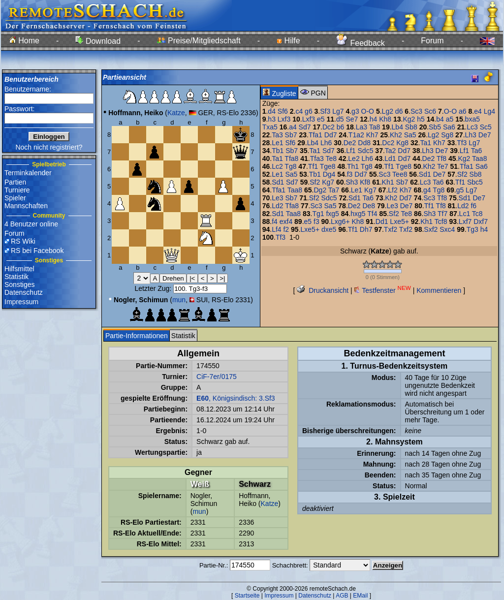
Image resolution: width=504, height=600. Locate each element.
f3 (350, 174)
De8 (368, 206)
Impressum (21, 302)
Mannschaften (26, 206)
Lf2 (392, 190)
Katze (176, 113)
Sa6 (449, 127)
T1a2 (356, 135)
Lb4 (397, 127)
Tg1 (318, 214)
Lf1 (350, 151)
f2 (286, 229)
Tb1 (278, 151)
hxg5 (357, 214)
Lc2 (277, 166)
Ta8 (374, 127)
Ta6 (476, 151)
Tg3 (472, 229)
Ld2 (277, 206)
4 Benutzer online (31, 224)
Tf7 (442, 214)
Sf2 (462, 174)
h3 (272, 119)
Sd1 (425, 174)
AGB (342, 595)
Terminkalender (28, 173)
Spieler (15, 198)
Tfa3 (317, 158)
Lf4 (276, 229)
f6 (473, 206)
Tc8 (477, 214)
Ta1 (425, 143)
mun (179, 300)
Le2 (353, 158)
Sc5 (486, 127)
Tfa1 (315, 135)
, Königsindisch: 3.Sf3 (235, 398)
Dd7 (330, 135)
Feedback (360, 43)
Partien (15, 182)
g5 (460, 190)
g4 (427, 190)
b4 (440, 119)
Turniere (17, 190)
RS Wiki (23, 241)
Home (24, 40)
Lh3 (470, 135)
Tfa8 (291, 158)
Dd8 (364, 143)
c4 (299, 111)
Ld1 (390, 158)
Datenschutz (23, 292)
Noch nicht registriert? (48, 147)
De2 (350, 143)
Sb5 (435, 127)
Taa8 (479, 158)
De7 (484, 135)
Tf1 (313, 166)
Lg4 (489, 111)
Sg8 (447, 135)
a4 (293, 127)
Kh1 (388, 182)
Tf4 (372, 214)
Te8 (331, 158)
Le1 (277, 143)
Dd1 (382, 221)
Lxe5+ (399, 221)
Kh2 (396, 135)
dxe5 (328, 229)
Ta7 (334, 190)
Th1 (353, 166)
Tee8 (399, 174)
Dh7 (366, 229)
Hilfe (288, 40)
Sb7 (291, 135)
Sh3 (352, 182)
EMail (360, 595)
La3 (361, 127)
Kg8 (402, 143)
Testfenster (382, 290)
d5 (340, 119)
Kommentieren (438, 290)
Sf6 (283, 111)
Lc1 (465, 214)
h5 (421, 119)
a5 (450, 119)
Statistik (16, 277)
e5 (321, 119)
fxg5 (332, 214)
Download (98, 41)
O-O (367, 111)
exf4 (286, 221)
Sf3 (325, 111)
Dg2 (320, 190)
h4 (374, 119)
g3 (355, 111)
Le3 (277, 198)
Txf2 (390, 229)
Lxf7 (465, 221)
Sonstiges (19, 284)
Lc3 (472, 127)
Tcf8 (441, 221)
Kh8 (385, 119)
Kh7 (372, 135)
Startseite (247, 595)
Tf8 (441, 158)
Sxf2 (431, 229)
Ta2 (390, 151)
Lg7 (338, 111)
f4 (275, 221)
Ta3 (277, 135)
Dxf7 (480, 221)
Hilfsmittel (19, 269)
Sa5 (410, 135)
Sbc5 (475, 182)
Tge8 (328, 166)
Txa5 (270, 127)
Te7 (442, 166)
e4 (478, 111)
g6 (309, 111)
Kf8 (365, 182)
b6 (341, 127)
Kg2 (409, 119)
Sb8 (411, 127)
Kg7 (328, 182)
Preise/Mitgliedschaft (199, 40)
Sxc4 (447, 229)
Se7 (352, 119)
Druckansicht (322, 290)
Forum (432, 40)
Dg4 (329, 174)
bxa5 (472, 119)
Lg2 (387, 111)
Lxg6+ (340, 221)
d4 (272, 111)
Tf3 (462, 143)
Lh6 (326, 143)
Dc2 (328, 127)
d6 (399, 111)
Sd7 (305, 127)
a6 (463, 111)
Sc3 (416, 111)
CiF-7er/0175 (216, 376)
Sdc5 (366, 151)
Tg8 (290, 166)
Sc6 (430, 111)
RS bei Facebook (37, 250)
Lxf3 (284, 119)
